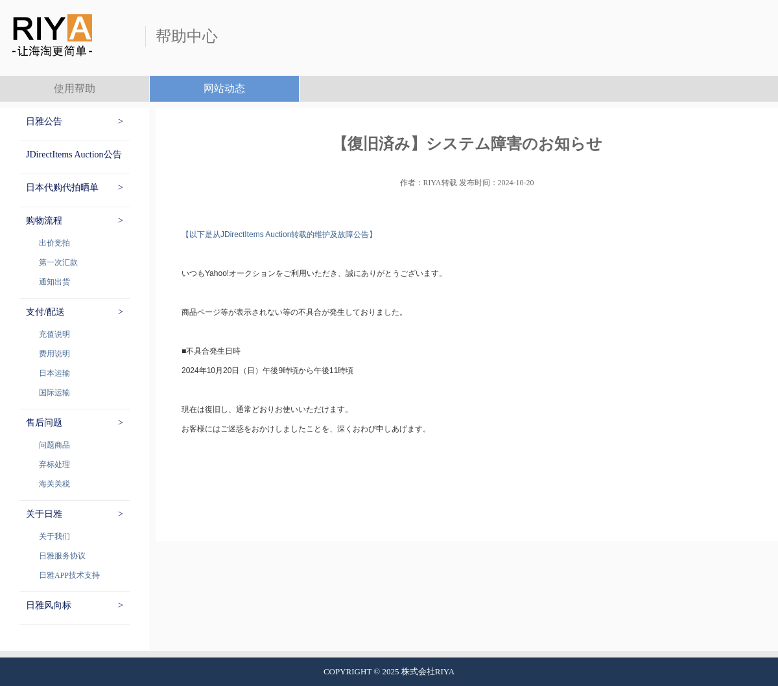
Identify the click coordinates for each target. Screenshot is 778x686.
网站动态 (224, 88)
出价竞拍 (54, 242)
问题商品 (54, 445)
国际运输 (54, 392)
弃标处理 (54, 464)
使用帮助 (74, 88)
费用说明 (54, 353)
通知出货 (54, 281)
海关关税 (54, 483)
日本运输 (54, 373)
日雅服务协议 (62, 555)
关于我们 (54, 536)
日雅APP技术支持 (69, 575)
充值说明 (54, 334)
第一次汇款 (58, 262)
